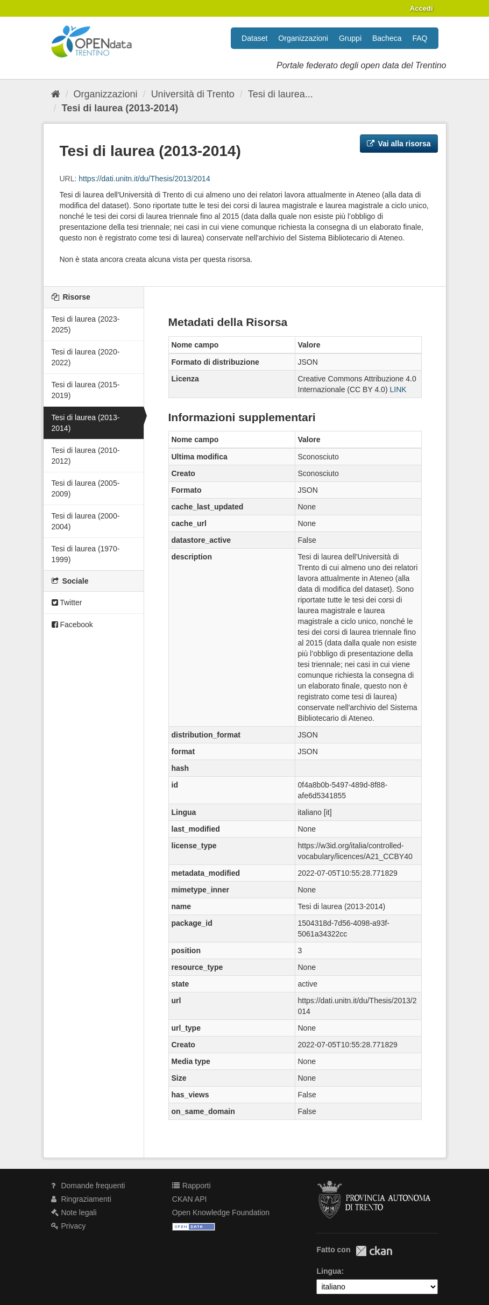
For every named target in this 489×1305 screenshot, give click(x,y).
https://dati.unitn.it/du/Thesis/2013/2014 (144, 178)
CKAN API (189, 1199)
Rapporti (191, 1185)
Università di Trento (193, 94)
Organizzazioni (303, 38)
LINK (397, 389)
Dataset (254, 38)
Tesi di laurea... (280, 94)
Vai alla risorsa (399, 143)
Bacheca (386, 38)
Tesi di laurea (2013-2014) (120, 108)
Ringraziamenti (81, 1199)
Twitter (67, 602)
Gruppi (350, 38)
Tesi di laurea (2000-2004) (86, 521)
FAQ (419, 38)
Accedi (421, 8)
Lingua (328, 1271)
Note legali (74, 1212)
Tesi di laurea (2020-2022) (86, 357)
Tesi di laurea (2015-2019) (86, 390)
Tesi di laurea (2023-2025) (86, 324)
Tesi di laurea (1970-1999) (86, 554)
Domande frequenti (88, 1185)
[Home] (55, 94)
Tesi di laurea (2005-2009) (86, 488)
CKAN (374, 1251)
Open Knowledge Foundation (221, 1212)
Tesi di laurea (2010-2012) (86, 455)
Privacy (68, 1226)
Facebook (72, 624)
